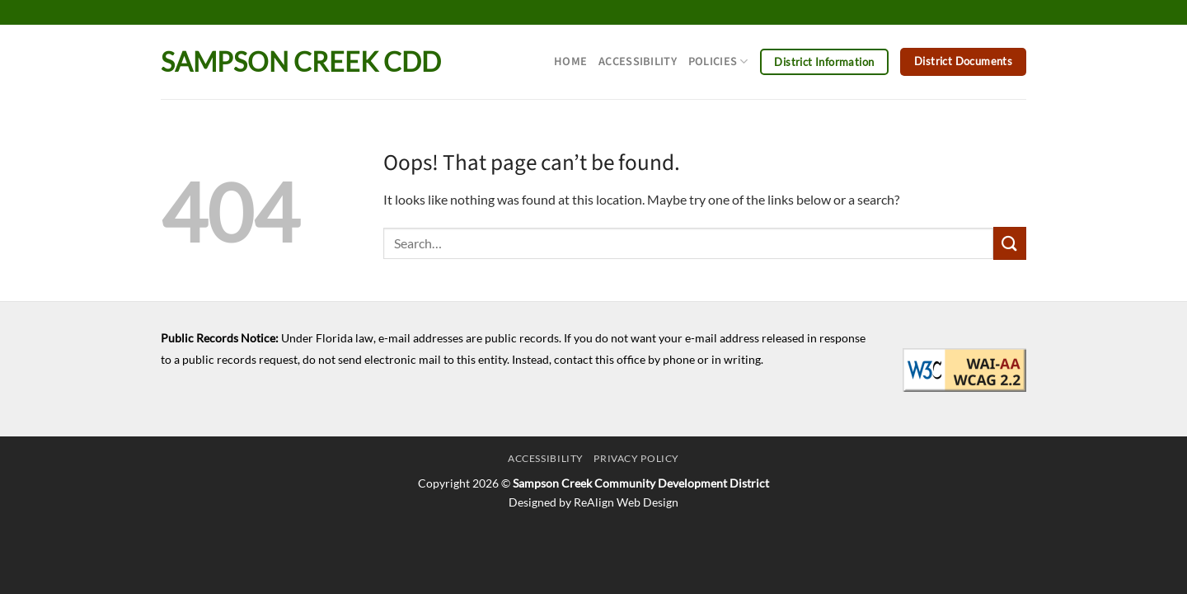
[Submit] (1009, 243)
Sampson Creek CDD (301, 62)
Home (570, 61)
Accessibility (637, 61)
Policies (718, 61)
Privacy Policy (636, 458)
